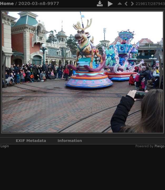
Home (7, 3)
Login (5, 146)
